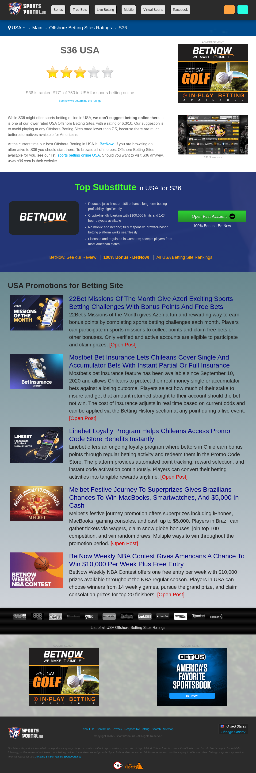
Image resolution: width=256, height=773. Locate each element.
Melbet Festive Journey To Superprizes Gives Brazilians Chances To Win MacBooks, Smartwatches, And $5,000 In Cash (154, 497)
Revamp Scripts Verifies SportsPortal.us (58, 756)
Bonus (58, 9)
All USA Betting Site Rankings (184, 259)
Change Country (233, 732)
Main (37, 27)
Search (156, 729)
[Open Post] (123, 345)
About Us (88, 729)
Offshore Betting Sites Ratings (80, 27)
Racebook (180, 9)
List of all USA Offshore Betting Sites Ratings (128, 628)
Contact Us (103, 729)
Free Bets (80, 9)
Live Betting (105, 9)
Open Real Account (211, 216)
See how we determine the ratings (80, 100)
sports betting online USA (78, 155)
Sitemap (168, 729)
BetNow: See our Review (72, 259)
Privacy (117, 729)
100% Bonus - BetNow (213, 225)
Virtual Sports (153, 9)
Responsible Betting (136, 729)
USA (17, 27)
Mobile (129, 9)
